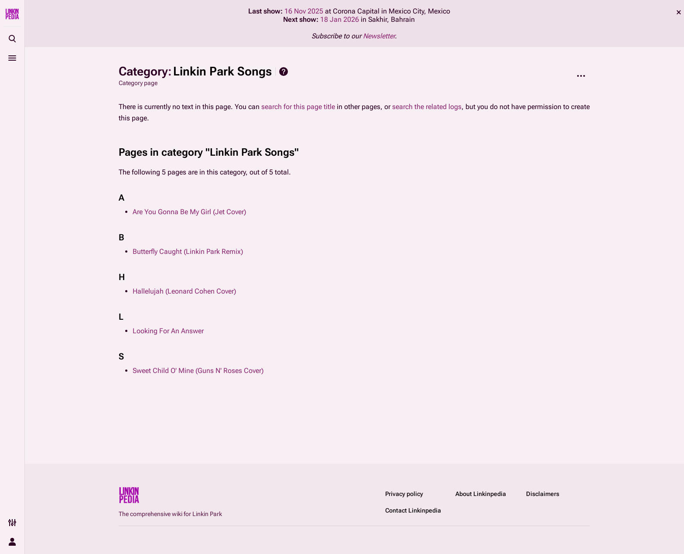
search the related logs (427, 107)
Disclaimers (542, 493)
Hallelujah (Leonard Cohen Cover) (184, 291)
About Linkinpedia (480, 493)
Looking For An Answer (168, 331)
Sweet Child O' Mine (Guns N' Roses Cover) (198, 370)
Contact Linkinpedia (413, 510)
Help (283, 71)
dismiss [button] (679, 12)
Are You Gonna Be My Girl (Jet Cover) (189, 212)
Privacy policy (404, 493)
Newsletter (379, 36)
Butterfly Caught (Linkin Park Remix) (188, 251)
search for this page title (298, 107)
